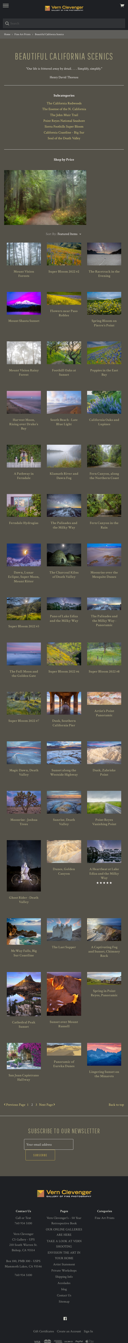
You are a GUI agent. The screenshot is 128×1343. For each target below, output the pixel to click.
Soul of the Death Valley (64, 138)
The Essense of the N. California (64, 109)
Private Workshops (64, 1260)
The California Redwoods (64, 103)
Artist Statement (64, 1253)
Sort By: (51, 234)
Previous (14, 1104)
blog (64, 1278)
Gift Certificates (43, 1320)
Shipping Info (64, 1266)
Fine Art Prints (104, 1207)
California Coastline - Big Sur (64, 132)
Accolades (64, 1272)
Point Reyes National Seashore (64, 121)
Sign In (88, 1320)
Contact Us (64, 1285)
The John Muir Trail (64, 115)
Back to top (116, 1104)
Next (47, 1104)
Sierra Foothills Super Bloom (64, 126)
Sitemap (64, 1291)
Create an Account (69, 1320)
